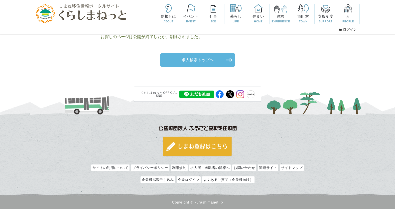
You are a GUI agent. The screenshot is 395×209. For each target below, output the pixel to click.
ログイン (348, 29)
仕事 (213, 19)
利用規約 (179, 168)
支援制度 (325, 19)
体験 (280, 19)
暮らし (236, 19)
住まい (258, 19)
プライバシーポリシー (150, 168)
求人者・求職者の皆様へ (210, 168)
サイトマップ (291, 168)
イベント (191, 19)
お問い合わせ (244, 168)
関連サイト (268, 168)
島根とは (168, 19)
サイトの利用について (110, 168)
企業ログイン (188, 180)
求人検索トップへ (198, 60)
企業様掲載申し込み (158, 180)
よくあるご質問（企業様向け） (228, 180)
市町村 (303, 19)
